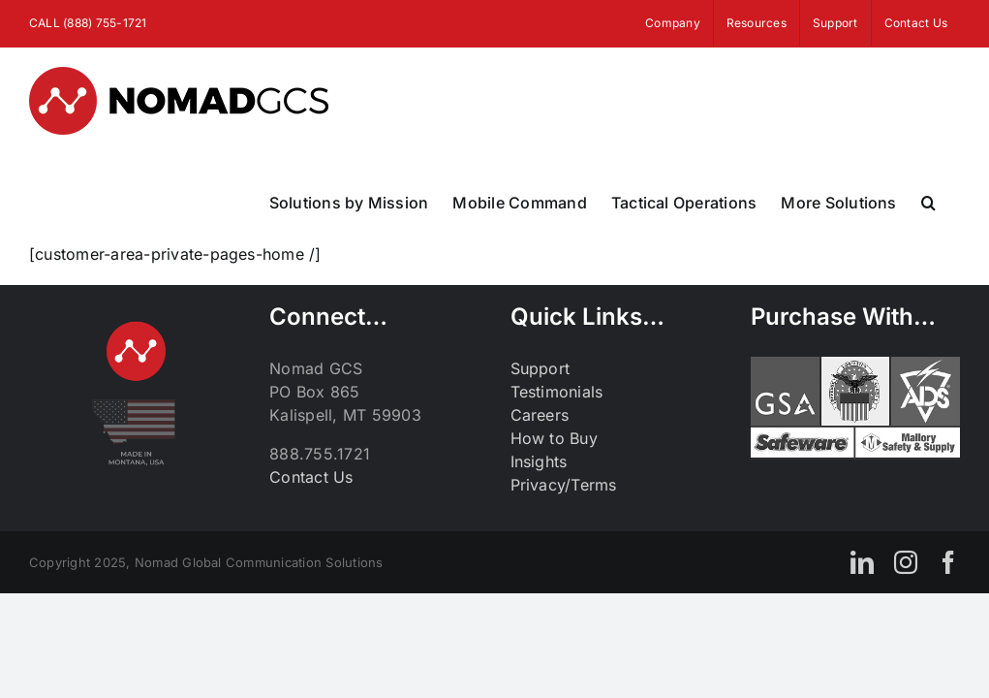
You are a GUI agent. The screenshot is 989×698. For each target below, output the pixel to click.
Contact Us (311, 477)
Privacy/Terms (563, 484)
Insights (539, 461)
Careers (540, 415)
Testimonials (556, 391)
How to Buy (554, 438)
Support (540, 368)
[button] (928, 202)
